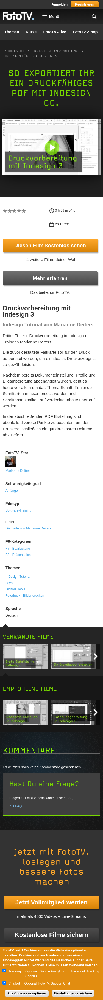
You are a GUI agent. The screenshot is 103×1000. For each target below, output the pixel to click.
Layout (10, 583)
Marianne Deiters (17, 471)
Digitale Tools (15, 589)
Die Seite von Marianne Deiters (28, 528)
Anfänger (12, 491)
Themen (11, 32)
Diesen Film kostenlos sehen (50, 245)
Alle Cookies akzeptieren (26, 993)
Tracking (14, 971)
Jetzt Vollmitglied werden (51, 902)
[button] (52, 147)
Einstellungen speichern (73, 993)
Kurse (31, 32)
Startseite (15, 51)
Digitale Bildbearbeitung (55, 51)
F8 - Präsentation (18, 555)
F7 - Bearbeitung (17, 548)
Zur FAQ (15, 806)
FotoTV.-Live (54, 32)
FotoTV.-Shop (85, 32)
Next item (95, 656)
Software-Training (18, 510)
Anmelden (60, 4)
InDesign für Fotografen (28, 56)
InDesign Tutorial (17, 577)
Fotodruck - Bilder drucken (24, 596)
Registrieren (84, 4)
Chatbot (14, 983)
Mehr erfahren (50, 278)
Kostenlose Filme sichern (51, 934)
